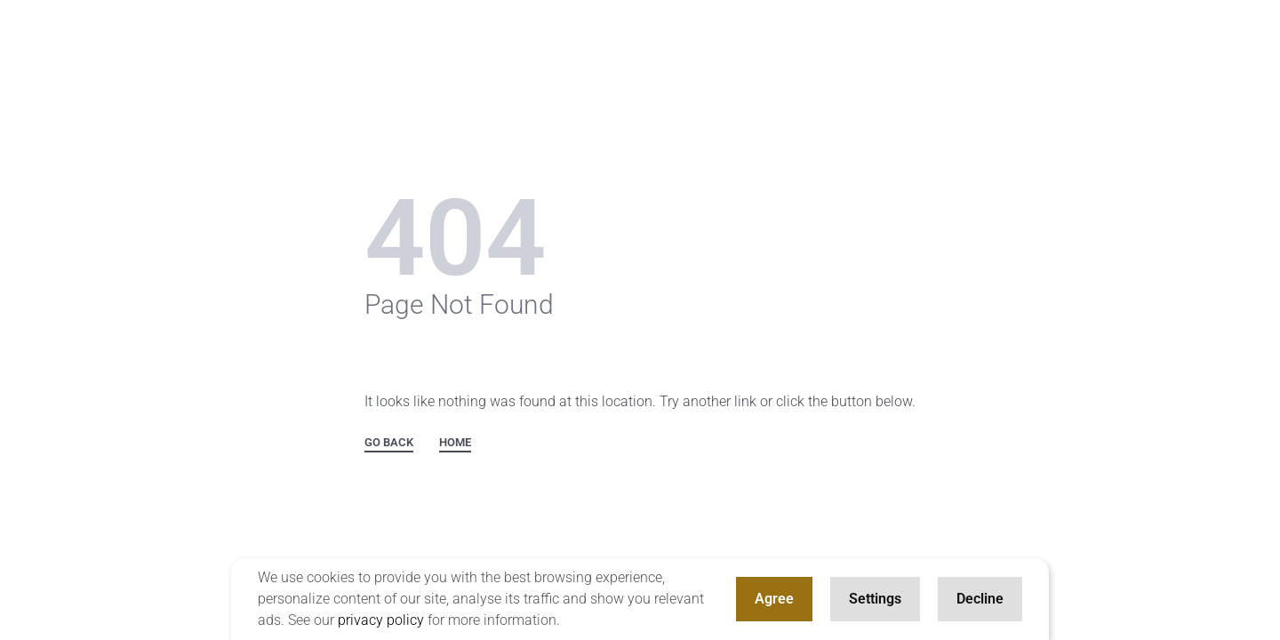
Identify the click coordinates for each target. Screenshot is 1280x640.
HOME (455, 442)
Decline (980, 598)
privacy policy (381, 620)
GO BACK (388, 442)
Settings (875, 598)
